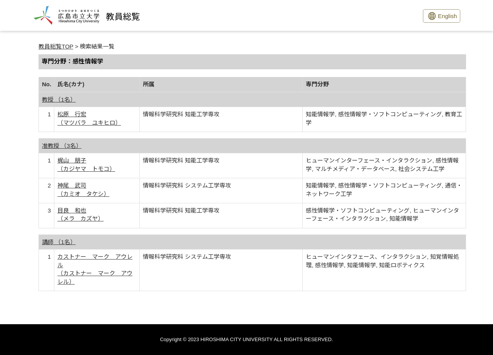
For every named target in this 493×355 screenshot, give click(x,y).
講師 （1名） (59, 242)
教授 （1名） (59, 99)
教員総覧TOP (56, 46)
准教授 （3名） (62, 145)
